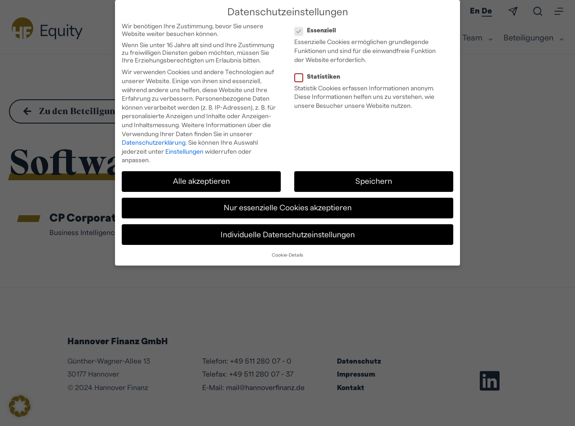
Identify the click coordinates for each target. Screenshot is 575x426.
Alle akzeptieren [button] (201, 178)
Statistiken (320, 73)
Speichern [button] (373, 178)
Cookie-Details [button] (287, 251)
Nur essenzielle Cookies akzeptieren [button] (288, 205)
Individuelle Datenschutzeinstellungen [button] (288, 231)
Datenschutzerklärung (154, 139)
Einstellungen (184, 148)
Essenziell (318, 27)
